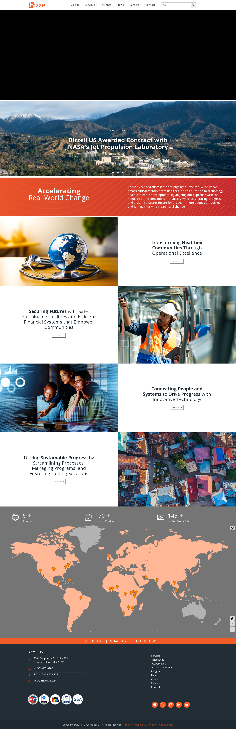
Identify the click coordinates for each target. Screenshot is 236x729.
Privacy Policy (149, 724)
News (154, 675)
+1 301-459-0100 (43, 668)
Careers (155, 683)
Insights (156, 671)
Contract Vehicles (161, 667)
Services (156, 655)
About (154, 679)
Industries (157, 659)
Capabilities (158, 663)
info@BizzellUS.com (45, 680)
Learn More (118, 158)
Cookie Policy (166, 724)
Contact (155, 687)
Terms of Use (132, 724)
